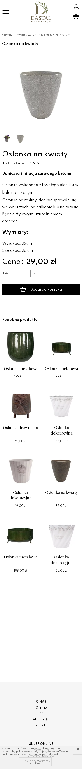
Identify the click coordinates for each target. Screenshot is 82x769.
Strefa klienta (76, 6)
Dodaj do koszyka (41, 289)
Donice (66, 35)
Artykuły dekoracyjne (43, 35)
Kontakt (41, 725)
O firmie (41, 707)
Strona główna (14, 35)
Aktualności (41, 719)
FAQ (41, 713)
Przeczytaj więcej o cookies (35, 762)
